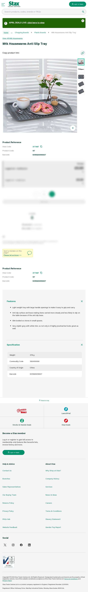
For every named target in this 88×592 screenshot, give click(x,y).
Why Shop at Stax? (53, 470)
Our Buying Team (9, 495)
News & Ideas (51, 495)
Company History (52, 478)
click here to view (36, 22)
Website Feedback (10, 527)
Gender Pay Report (53, 527)
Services (49, 487)
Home (6, 32)
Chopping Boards (22, 32)
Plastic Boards (40, 32)
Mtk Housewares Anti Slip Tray (63, 32)
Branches (6, 478)
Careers (49, 503)
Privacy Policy (8, 511)
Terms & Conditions (54, 511)
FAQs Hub (6, 519)
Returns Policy (8, 503)
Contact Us (7, 470)
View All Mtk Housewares (13, 38)
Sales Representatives (12, 487)
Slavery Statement (53, 519)
